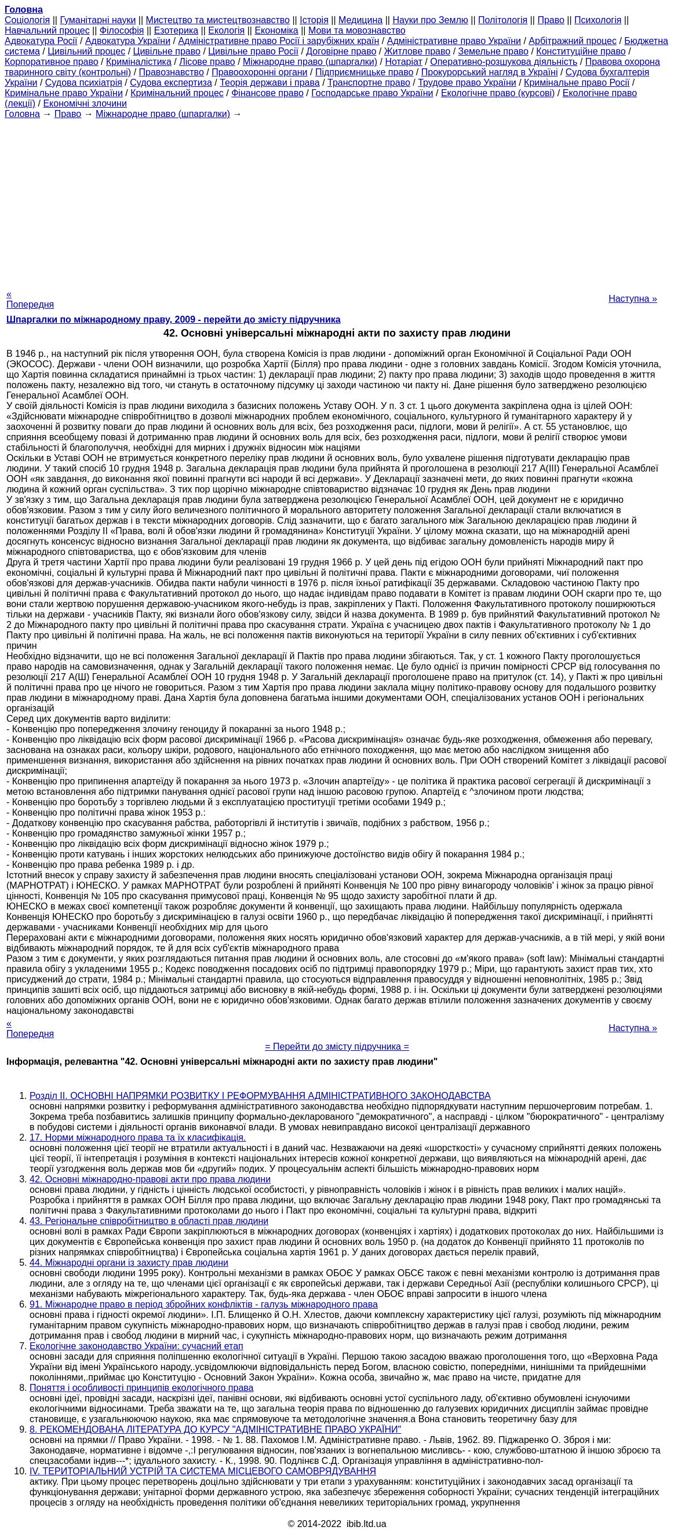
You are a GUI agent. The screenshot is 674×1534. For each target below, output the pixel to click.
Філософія (122, 30)
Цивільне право (167, 51)
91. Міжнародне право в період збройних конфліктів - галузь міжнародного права (204, 1304)
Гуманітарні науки (98, 20)
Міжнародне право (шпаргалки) (310, 62)
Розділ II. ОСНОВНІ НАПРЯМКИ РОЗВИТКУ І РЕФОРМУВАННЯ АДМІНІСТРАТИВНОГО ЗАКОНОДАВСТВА (260, 1096)
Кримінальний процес (177, 93)
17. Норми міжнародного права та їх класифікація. (138, 1137)
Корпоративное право (52, 62)
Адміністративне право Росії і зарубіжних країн (278, 41)
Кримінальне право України (64, 93)
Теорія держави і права (270, 82)
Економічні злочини (84, 103)
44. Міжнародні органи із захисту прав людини (129, 1263)
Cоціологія (27, 20)
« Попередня (30, 299)
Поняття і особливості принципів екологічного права (142, 1388)
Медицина (360, 20)
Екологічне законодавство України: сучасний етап (136, 1346)
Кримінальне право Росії (576, 82)
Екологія (226, 30)
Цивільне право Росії (253, 51)
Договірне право (341, 51)
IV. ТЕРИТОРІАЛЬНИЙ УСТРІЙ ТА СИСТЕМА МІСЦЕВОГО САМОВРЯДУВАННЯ (203, 1471)
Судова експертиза (171, 82)
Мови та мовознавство (357, 30)
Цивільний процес (86, 51)
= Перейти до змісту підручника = (337, 1046)
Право (550, 20)
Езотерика (176, 30)
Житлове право (417, 51)
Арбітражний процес (573, 41)
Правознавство (171, 72)
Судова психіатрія (83, 82)
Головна (22, 114)
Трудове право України (467, 82)
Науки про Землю (430, 20)
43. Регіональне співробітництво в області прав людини (149, 1221)
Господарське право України (372, 93)
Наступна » (633, 299)
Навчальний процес (47, 30)
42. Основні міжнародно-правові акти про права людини (150, 1179)
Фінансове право (267, 93)
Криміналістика (139, 62)
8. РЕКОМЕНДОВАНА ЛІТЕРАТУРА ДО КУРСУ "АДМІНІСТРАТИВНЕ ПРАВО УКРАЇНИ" (215, 1429)
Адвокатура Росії (41, 41)
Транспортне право (368, 82)
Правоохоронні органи (259, 72)
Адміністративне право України (454, 41)
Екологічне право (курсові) (498, 93)
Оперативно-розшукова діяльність (503, 62)
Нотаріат (403, 62)
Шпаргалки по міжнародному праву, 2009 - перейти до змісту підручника (173, 319)
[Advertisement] (337, 200)
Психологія (597, 20)
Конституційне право (580, 51)
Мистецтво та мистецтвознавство (218, 20)
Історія (314, 20)
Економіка (276, 30)
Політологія (502, 20)
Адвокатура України (127, 41)
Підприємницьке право (364, 72)
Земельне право (493, 51)
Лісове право (207, 62)
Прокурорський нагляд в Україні (489, 72)
